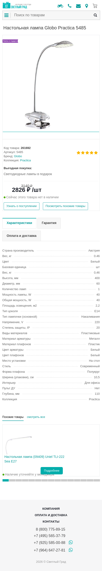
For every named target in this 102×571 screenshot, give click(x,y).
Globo (18, 156)
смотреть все (36, 417)
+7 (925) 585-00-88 (49, 543)
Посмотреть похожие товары (65, 206)
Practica (25, 160)
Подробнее (51, 470)
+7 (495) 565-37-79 (49, 536)
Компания (51, 508)
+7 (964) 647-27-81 (49, 550)
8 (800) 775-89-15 (49, 529)
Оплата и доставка (51, 515)
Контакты (51, 521)
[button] (5, 480)
